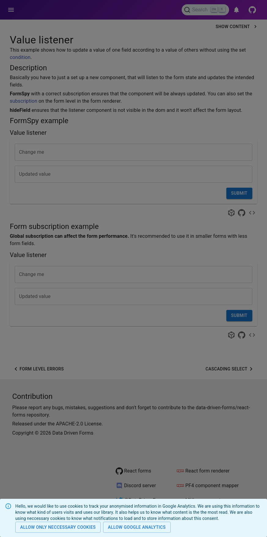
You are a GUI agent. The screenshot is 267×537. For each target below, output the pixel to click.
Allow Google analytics (136, 527)
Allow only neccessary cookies (58, 527)
